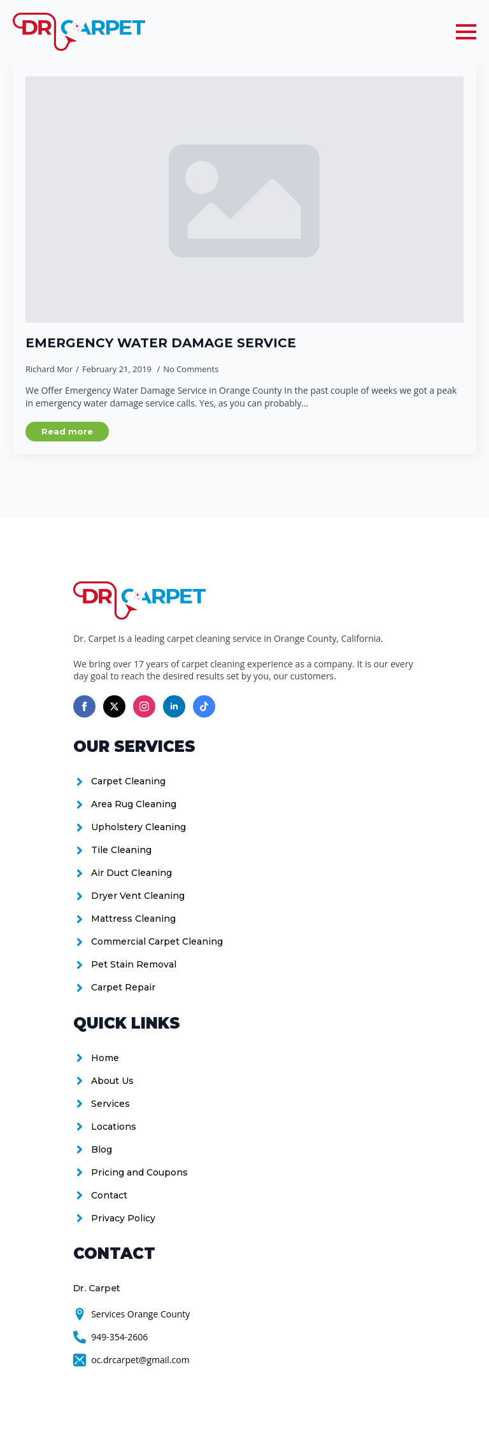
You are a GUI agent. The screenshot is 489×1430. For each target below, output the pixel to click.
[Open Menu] (466, 32)
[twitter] (114, 706)
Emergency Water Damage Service (160, 343)
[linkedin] (174, 706)
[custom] (204, 706)
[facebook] (84, 706)
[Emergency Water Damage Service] (244, 199)
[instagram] (144, 706)
